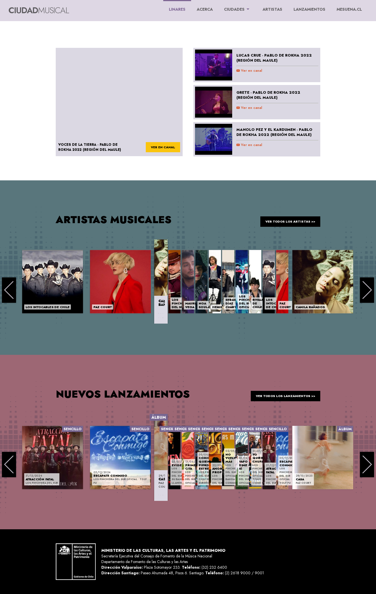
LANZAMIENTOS (309, 9)
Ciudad (38, 10)
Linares (177, 6)
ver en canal (161, 147)
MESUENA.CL (349, 9)
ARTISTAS (272, 9)
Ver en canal (249, 70)
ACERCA (205, 9)
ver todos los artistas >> (287, 219)
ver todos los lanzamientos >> (281, 393)
